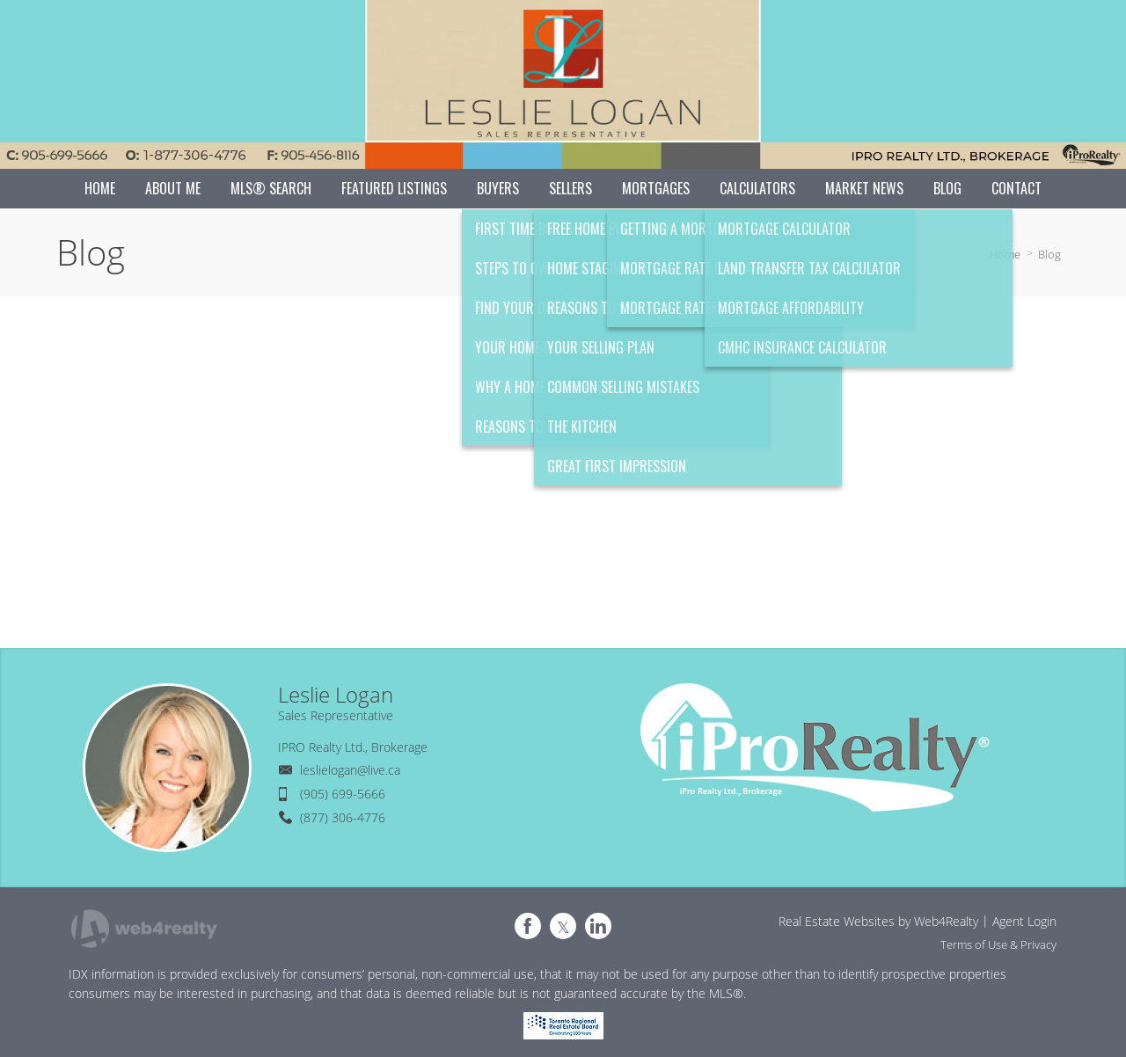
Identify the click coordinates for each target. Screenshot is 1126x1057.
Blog (1049, 254)
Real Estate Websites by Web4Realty (878, 921)
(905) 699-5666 (342, 793)
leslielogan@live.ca (350, 770)
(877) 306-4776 (342, 817)
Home (1005, 254)
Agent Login (1024, 921)
